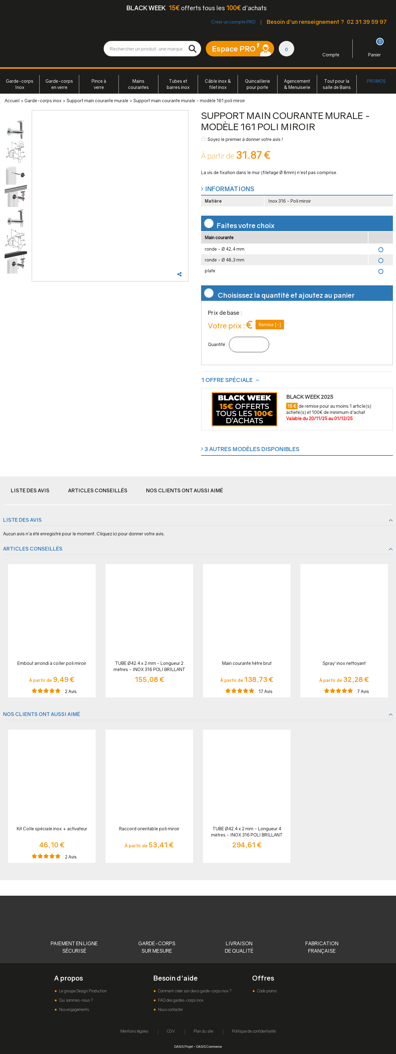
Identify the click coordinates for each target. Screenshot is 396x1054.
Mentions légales (134, 1031)
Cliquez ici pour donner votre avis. (131, 533)
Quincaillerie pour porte (257, 84)
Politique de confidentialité (254, 1031)
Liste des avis (30, 490)
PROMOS (376, 81)
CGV (171, 1031)
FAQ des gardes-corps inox (180, 1000)
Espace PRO (234, 48)
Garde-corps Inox (19, 84)
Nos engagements (73, 1009)
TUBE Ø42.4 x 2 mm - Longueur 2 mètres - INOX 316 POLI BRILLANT (149, 666)
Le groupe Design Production (82, 991)
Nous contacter (170, 1009)
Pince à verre (99, 84)
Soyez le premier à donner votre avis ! (242, 139)
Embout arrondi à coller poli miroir (51, 663)
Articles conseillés (97, 490)
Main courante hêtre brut (247, 663)
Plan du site (203, 1031)
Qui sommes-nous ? (75, 1000)
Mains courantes (138, 84)
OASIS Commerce (209, 1046)
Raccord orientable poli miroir (149, 828)
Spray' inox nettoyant (344, 663)
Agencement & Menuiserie (297, 84)
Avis (71, 691)
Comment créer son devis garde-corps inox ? (194, 991)
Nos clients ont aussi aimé (184, 490)
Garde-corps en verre (59, 84)
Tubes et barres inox (178, 84)
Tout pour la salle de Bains (337, 84)
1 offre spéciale (227, 379)
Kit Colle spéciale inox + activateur (52, 828)
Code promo (266, 991)
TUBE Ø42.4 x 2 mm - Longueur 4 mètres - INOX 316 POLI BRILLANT (247, 831)
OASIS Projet (183, 1046)
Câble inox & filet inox (218, 84)
